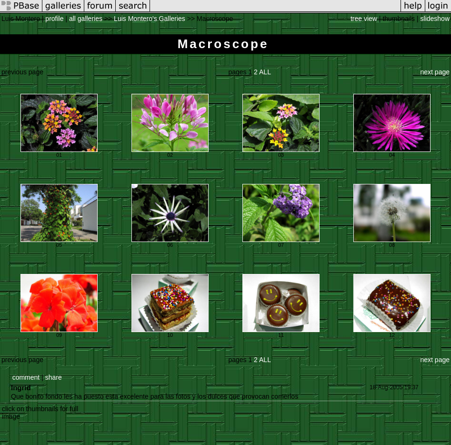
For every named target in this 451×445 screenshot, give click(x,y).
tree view (364, 18)
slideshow (435, 18)
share (53, 377)
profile (54, 18)
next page (435, 72)
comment (26, 377)
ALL (265, 72)
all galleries (85, 18)
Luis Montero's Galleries (149, 18)
